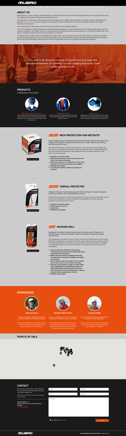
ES (97, 7)
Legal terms (105, 433)
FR (101, 7)
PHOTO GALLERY (32, 159)
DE (104, 7)
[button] (61, 354)
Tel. (22, 407)
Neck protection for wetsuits (31, 113)
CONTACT (89, 7)
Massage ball (94, 113)
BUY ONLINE (39, 7)
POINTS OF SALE (79, 7)
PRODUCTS (57, 7)
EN (94, 7)
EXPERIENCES (67, 7)
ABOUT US (48, 7)
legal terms (63, 420)
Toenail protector (62, 113)
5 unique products (28, 22)
